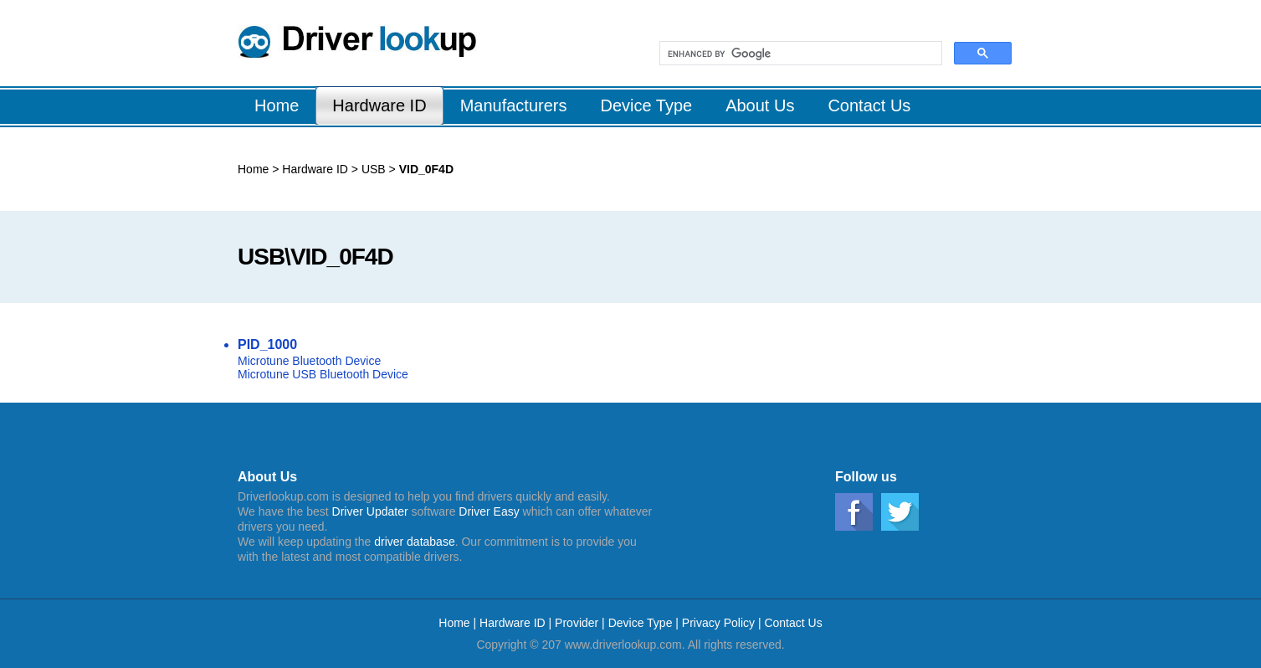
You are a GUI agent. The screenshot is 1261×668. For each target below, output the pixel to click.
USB (372, 169)
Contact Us (793, 622)
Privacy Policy (718, 622)
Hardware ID (315, 169)
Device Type (640, 622)
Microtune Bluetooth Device (309, 360)
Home (253, 169)
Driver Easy (489, 511)
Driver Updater (370, 511)
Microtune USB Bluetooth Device (323, 374)
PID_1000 (267, 344)
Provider (576, 622)
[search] (799, 53)
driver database (414, 541)
